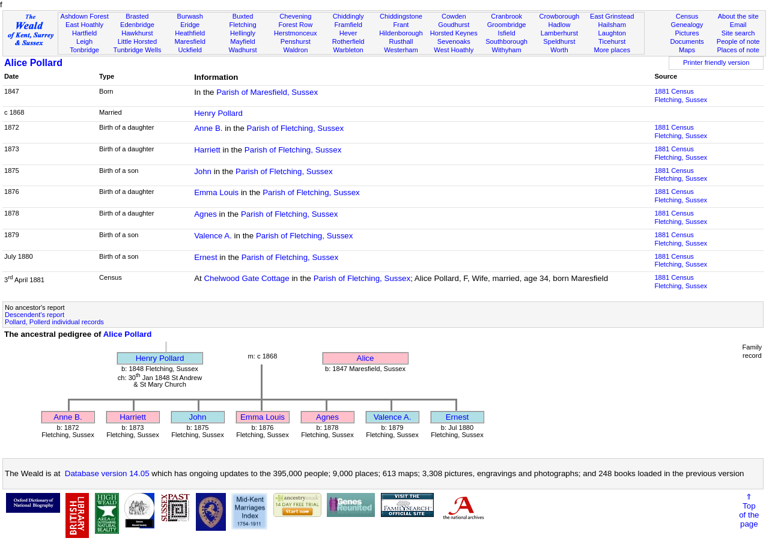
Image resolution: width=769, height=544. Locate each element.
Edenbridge (137, 24)
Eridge (189, 24)
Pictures (687, 33)
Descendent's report (34, 314)
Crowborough (560, 16)
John (202, 171)
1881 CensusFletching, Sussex (680, 95)
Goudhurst (453, 24)
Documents (687, 41)
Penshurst (296, 41)
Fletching (243, 24)
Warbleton (348, 49)
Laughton (612, 33)
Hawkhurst (137, 33)
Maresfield (190, 41)
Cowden (454, 16)
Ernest (205, 257)
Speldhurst (559, 41)
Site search (738, 33)
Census (687, 16)
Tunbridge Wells (138, 49)
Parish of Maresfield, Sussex (267, 92)
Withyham (506, 49)
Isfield (506, 33)
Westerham (401, 49)
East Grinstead (612, 16)
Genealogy (687, 24)
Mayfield (242, 41)
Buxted (243, 16)
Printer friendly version (716, 62)
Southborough (506, 41)
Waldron (295, 49)
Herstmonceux (295, 33)
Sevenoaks (453, 41)
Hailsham (612, 24)
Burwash (190, 16)
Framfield (348, 24)
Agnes (205, 214)
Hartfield (84, 33)
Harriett (207, 149)
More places (612, 49)
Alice (365, 358)
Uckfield (190, 49)
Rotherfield (348, 41)
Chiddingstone (401, 16)
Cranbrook (506, 16)
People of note (738, 41)
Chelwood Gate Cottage (246, 278)
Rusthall (401, 41)
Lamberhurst (559, 33)
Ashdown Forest (84, 16)
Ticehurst (611, 41)
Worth (559, 49)
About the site (738, 16)
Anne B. (208, 128)
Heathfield (190, 33)
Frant (401, 24)
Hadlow (559, 24)
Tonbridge (84, 49)
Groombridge (506, 24)
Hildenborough (400, 33)
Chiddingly (348, 16)
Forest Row (295, 24)
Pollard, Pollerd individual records (54, 321)
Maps (687, 49)
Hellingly (242, 33)
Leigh (84, 41)
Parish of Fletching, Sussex (295, 128)
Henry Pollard (218, 113)
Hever (348, 33)
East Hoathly (84, 24)
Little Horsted (137, 41)
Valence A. (213, 235)
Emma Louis (216, 192)
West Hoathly (453, 49)
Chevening (295, 16)
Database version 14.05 (107, 473)
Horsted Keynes (454, 33)
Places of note (738, 49)
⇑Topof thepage (749, 510)
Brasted (137, 16)
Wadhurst (242, 49)
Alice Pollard (33, 63)
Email (738, 24)
